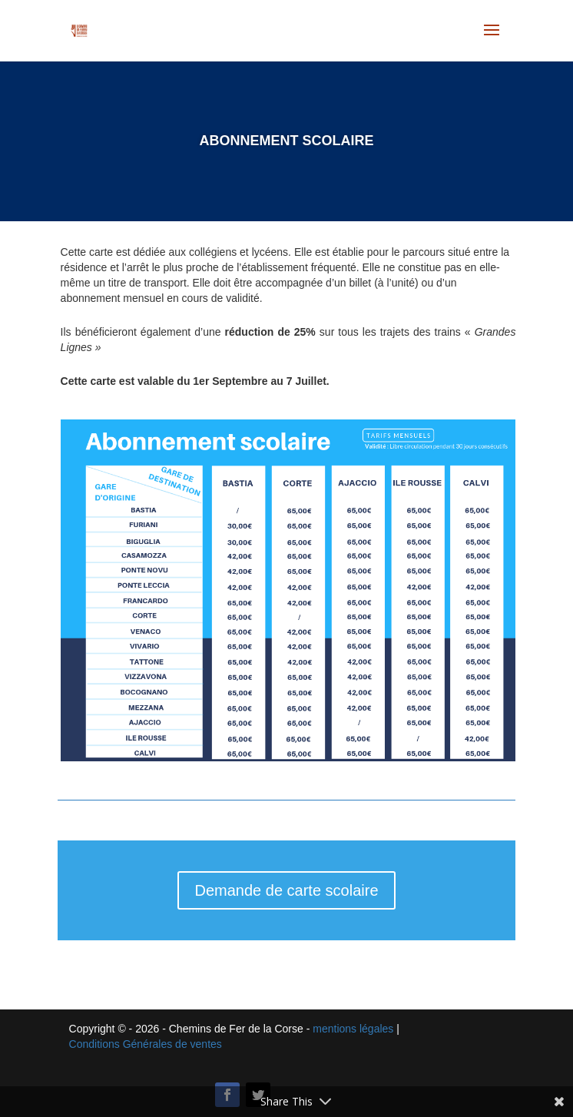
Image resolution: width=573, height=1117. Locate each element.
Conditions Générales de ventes (145, 1044)
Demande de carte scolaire (286, 890)
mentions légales (353, 1029)
